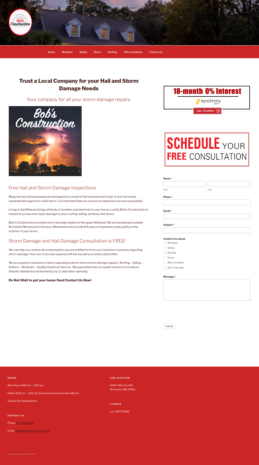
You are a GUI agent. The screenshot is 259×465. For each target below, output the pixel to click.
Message (169, 276)
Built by (12, 452)
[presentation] (190, 311)
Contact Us (155, 52)
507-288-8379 (25, 422)
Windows (67, 52)
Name (167, 178)
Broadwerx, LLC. (26, 452)
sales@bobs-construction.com (32, 430)
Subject (169, 224)
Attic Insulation (133, 52)
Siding (83, 52)
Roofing (112, 52)
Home (51, 52)
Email (167, 210)
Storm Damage (173, 267)
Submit (169, 326)
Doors (97, 52)
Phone (168, 196)
